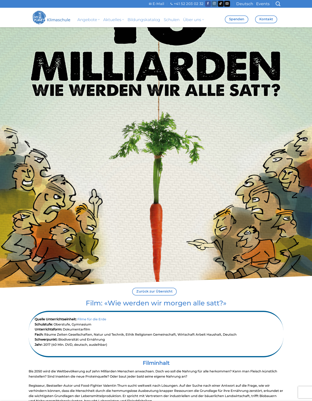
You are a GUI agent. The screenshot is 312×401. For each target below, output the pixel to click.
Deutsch (244, 3)
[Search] (278, 4)
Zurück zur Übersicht (154, 291)
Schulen (171, 19)
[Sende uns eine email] (227, 4)
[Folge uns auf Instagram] (214, 4)
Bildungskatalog (144, 19)
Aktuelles (113, 19)
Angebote (88, 19)
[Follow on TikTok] (221, 4)
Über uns (193, 19)
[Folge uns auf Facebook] (208, 4)
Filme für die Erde (91, 319)
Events (263, 3)
